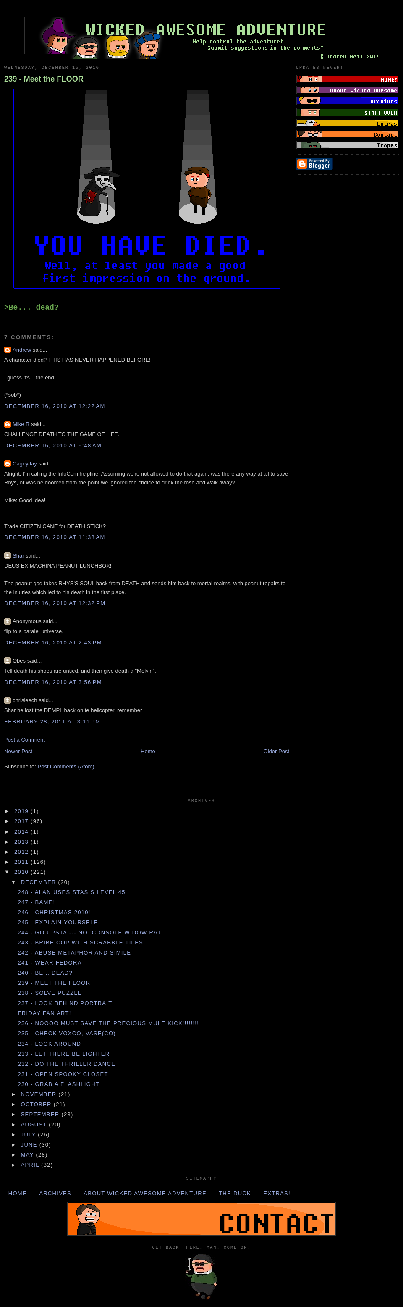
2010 (22, 872)
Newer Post (18, 751)
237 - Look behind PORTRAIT (65, 1003)
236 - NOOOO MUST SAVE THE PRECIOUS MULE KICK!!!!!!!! (108, 1023)
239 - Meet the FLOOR (44, 79)
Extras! (276, 1193)
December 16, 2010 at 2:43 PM (53, 642)
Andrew (22, 350)
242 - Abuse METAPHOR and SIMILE (74, 952)
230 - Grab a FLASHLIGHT (58, 1084)
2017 (22, 821)
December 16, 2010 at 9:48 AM (53, 445)
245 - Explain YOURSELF (57, 922)
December (39, 882)
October (37, 1104)
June (30, 1144)
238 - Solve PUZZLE (50, 993)
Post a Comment (24, 739)
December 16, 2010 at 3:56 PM (53, 682)
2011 (22, 862)
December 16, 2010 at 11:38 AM (54, 537)
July (29, 1134)
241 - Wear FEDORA (49, 963)
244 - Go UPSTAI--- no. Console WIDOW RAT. (90, 932)
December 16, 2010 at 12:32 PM (54, 603)
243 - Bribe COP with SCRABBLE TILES (80, 942)
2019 (22, 811)
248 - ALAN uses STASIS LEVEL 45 (71, 892)
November (40, 1094)
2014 (22, 831)
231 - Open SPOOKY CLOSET (63, 1074)
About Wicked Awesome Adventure (145, 1193)
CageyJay (25, 463)
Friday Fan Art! (44, 1013)
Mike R (21, 424)
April (31, 1165)
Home (148, 751)
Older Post (276, 751)
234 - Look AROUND (49, 1044)
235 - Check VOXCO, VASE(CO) (67, 1033)
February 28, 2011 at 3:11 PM (52, 721)
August (35, 1124)
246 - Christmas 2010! (54, 912)
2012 (22, 852)
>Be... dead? (31, 307)
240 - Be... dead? (45, 973)
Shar (18, 555)
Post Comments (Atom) (66, 766)
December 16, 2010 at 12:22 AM (54, 406)
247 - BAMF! (36, 902)
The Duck (235, 1193)
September (41, 1114)
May (28, 1155)
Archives (55, 1193)
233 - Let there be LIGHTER (64, 1054)
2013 (22, 842)
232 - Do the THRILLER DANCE (66, 1064)
